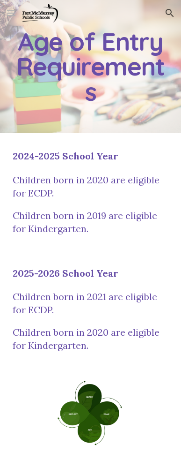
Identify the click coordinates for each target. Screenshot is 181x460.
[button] (11, 13)
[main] (90, 66)
